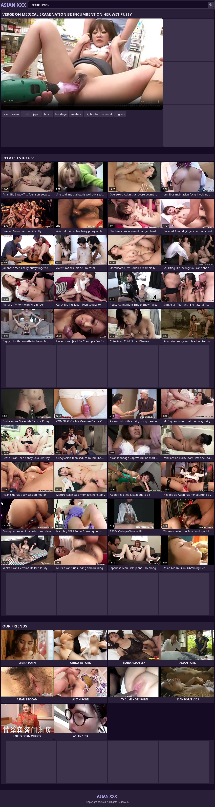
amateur (76, 114)
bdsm (47, 114)
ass (6, 114)
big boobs (91, 114)
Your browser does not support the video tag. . (82, 64)
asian (15, 114)
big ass (120, 114)
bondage (61, 114)
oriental (107, 114)
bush (26, 114)
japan (36, 114)
